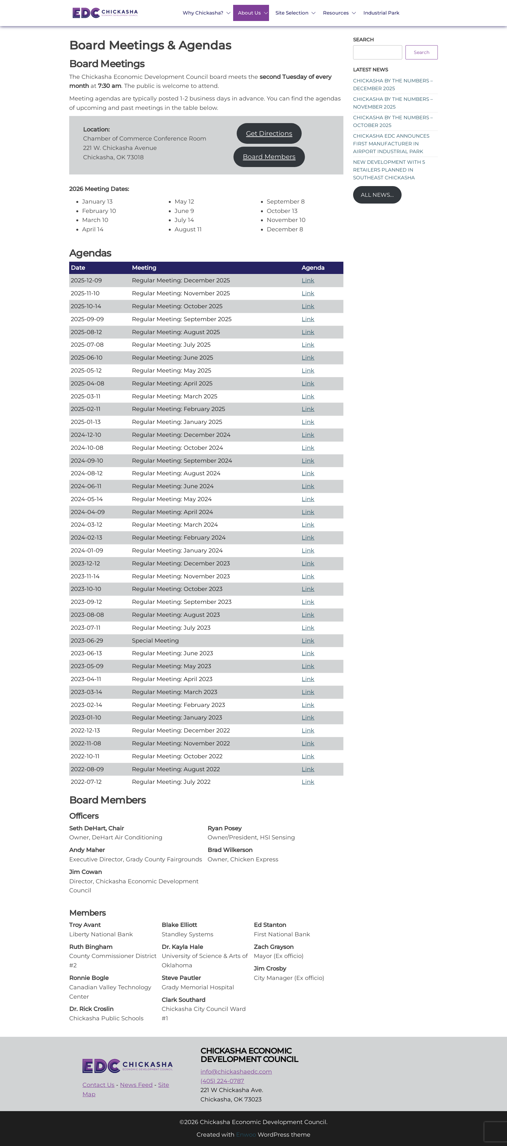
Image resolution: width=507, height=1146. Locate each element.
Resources (336, 13)
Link (308, 280)
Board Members (269, 156)
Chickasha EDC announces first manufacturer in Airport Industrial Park (391, 143)
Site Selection (291, 13)
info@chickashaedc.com (236, 1071)
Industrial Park (381, 13)
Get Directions (269, 133)
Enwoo (246, 1134)
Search (363, 40)
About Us (249, 13)
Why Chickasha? (203, 13)
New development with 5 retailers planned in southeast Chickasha (389, 170)
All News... (377, 195)
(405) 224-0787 (222, 1081)
